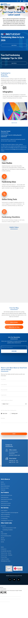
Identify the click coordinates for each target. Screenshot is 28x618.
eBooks (2, 537)
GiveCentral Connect (6, 503)
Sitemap (3, 539)
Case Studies (4, 533)
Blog (2, 531)
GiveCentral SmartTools (6, 495)
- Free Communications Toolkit (9, 527)
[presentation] (10, 428)
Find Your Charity (5, 488)
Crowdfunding (4, 518)
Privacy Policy (4, 557)
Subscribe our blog (14, 327)
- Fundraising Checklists (7, 529)
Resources (3, 525)
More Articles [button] (14, 322)
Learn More (14, 45)
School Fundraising (5, 516)
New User (4, 413)
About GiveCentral (5, 486)
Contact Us (3, 549)
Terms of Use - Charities (6, 555)
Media (2, 547)
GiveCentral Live (4, 497)
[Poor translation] (4, 592)
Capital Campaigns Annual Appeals (9, 512)
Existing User (14, 413)
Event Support (4, 510)
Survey (2, 541)
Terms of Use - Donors (6, 553)
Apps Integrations (5, 514)
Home (2, 482)
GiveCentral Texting (5, 505)
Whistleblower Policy (5, 561)
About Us (3, 484)
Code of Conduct (5, 559)
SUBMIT (14, 433)
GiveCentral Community (6, 499)
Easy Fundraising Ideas (6, 535)
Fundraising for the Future (7, 520)
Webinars (3, 490)
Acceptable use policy (6, 551)
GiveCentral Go (4, 501)
